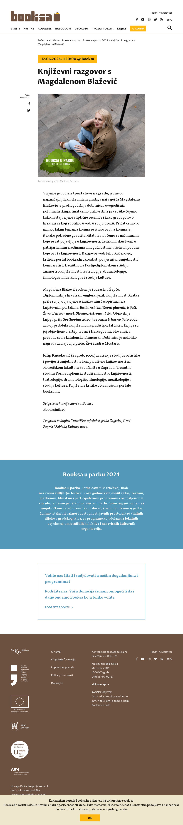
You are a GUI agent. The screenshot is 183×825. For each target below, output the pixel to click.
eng (169, 20)
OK (90, 818)
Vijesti (15, 28)
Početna (43, 40)
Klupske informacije (63, 659)
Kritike (28, 28)
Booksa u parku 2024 (95, 40)
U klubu (138, 28)
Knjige (122, 28)
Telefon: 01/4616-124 (105, 656)
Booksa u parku (71, 40)
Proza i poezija (102, 28)
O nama (56, 652)
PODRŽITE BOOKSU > (59, 607)
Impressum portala (62, 667)
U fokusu (81, 28)
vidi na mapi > (100, 684)
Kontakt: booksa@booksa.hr (109, 652)
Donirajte (57, 683)
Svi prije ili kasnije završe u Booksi (67, 403)
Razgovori (63, 28)
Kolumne (45, 28)
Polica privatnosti (62, 675)
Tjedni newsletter (161, 12)
